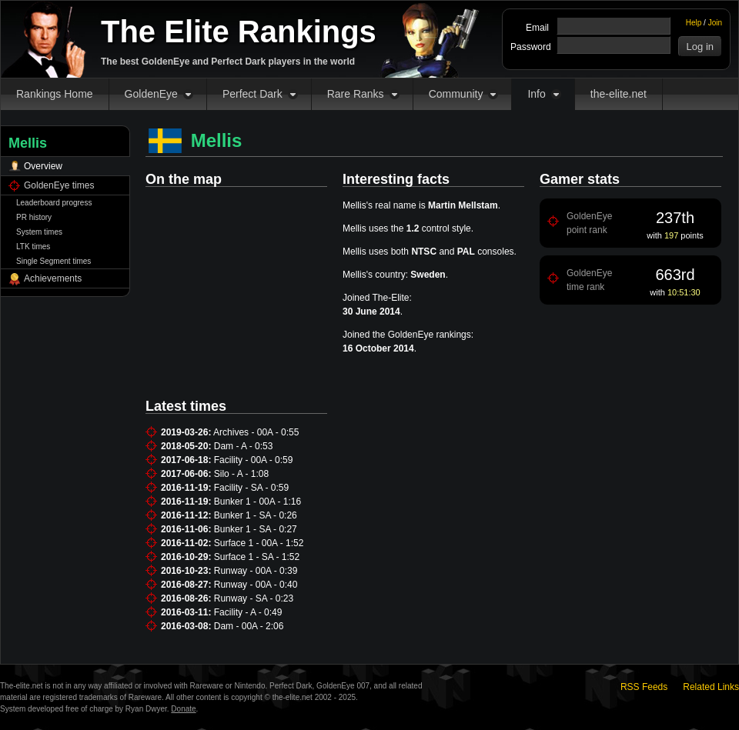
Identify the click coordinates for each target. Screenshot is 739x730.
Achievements (53, 278)
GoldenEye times (59, 185)
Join (715, 22)
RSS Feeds (643, 687)
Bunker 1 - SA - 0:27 (255, 529)
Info (536, 94)
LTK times (33, 246)
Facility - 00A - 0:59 (253, 460)
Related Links (711, 687)
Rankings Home (54, 94)
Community (456, 94)
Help (694, 22)
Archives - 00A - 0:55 (256, 432)
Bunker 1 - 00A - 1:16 (257, 501)
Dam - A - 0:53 (243, 446)
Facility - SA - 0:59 (251, 487)
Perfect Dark (252, 94)
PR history (34, 217)
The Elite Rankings (238, 31)
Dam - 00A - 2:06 (249, 626)
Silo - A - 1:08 (241, 473)
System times (39, 232)
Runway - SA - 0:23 (253, 598)
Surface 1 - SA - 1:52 (256, 557)
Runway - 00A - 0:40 (256, 584)
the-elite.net (618, 94)
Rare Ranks (355, 94)
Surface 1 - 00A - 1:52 (259, 543)
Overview (43, 166)
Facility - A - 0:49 (248, 612)
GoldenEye (151, 94)
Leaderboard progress (54, 202)
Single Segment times (53, 261)
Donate (183, 709)
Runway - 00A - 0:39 (256, 570)
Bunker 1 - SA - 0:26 (255, 515)
